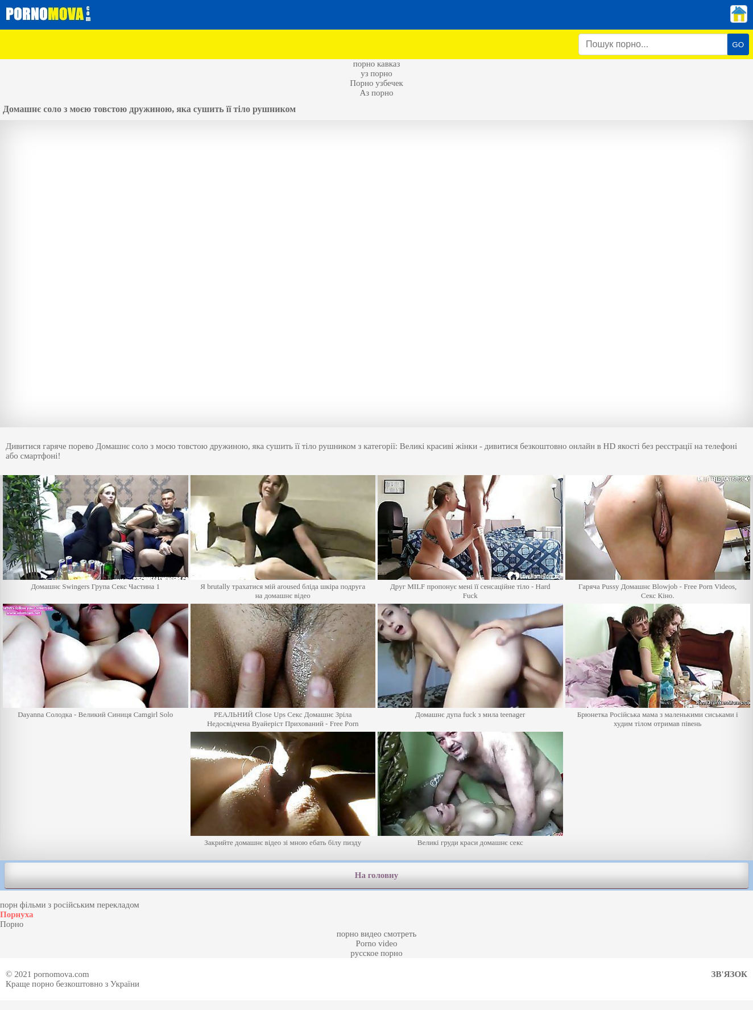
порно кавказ (376, 63)
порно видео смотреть (377, 933)
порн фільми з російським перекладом (69, 904)
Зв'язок (729, 974)
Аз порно (376, 92)
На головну (376, 875)
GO (738, 44)
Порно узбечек (376, 83)
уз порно (376, 73)
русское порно (376, 953)
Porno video (377, 943)
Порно (11, 924)
